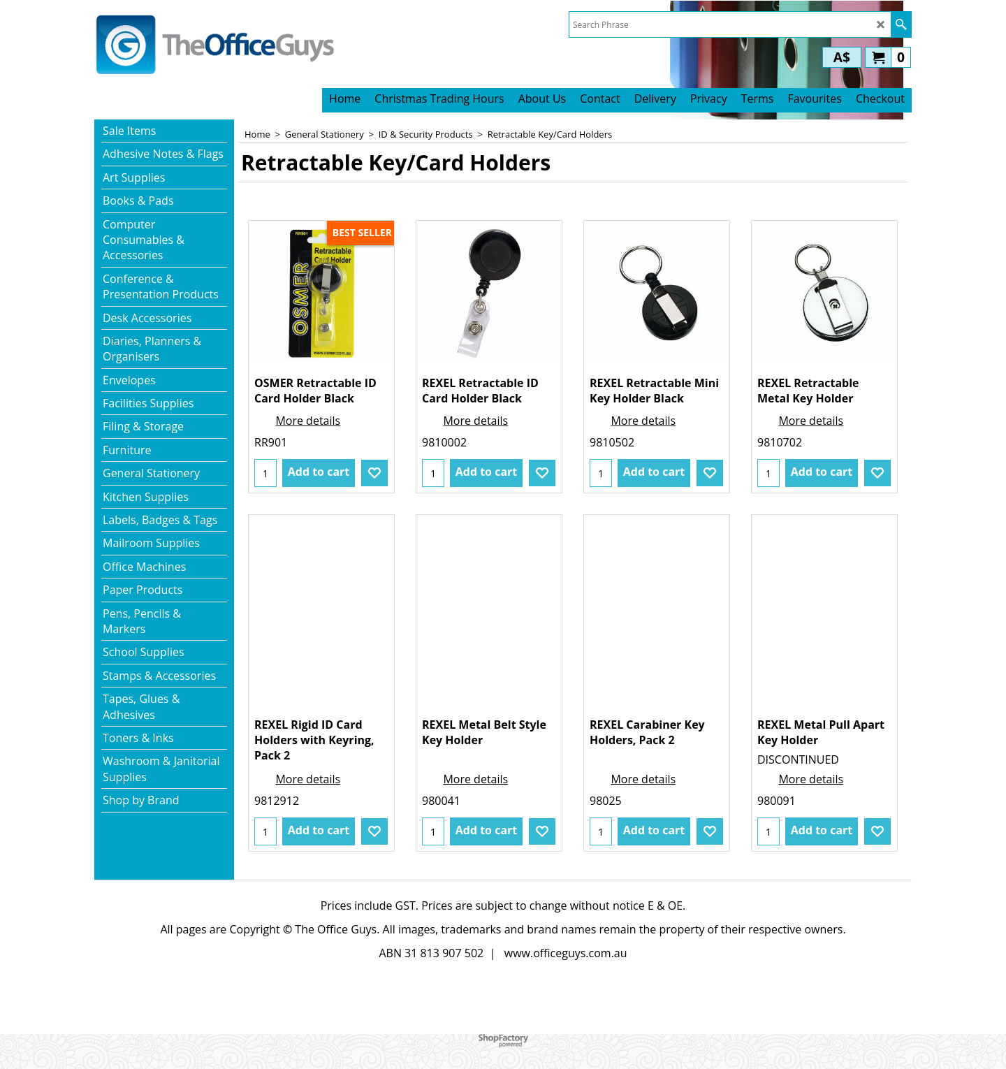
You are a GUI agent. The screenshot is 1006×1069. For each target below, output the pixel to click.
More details (307, 420)
